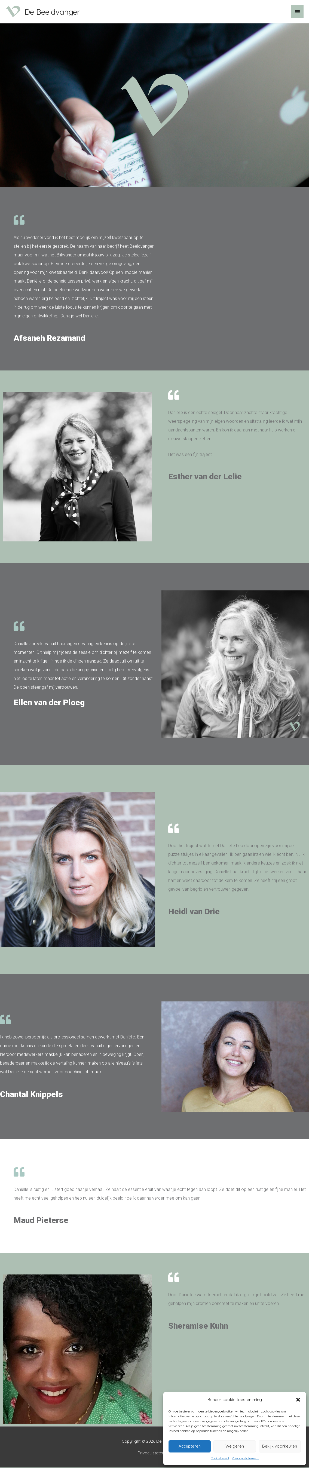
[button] (298, 1399)
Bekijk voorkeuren (279, 1446)
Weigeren (234, 1446)
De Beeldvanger (61, 12)
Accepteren (190, 1446)
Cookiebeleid (220, 1458)
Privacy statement (245, 1458)
